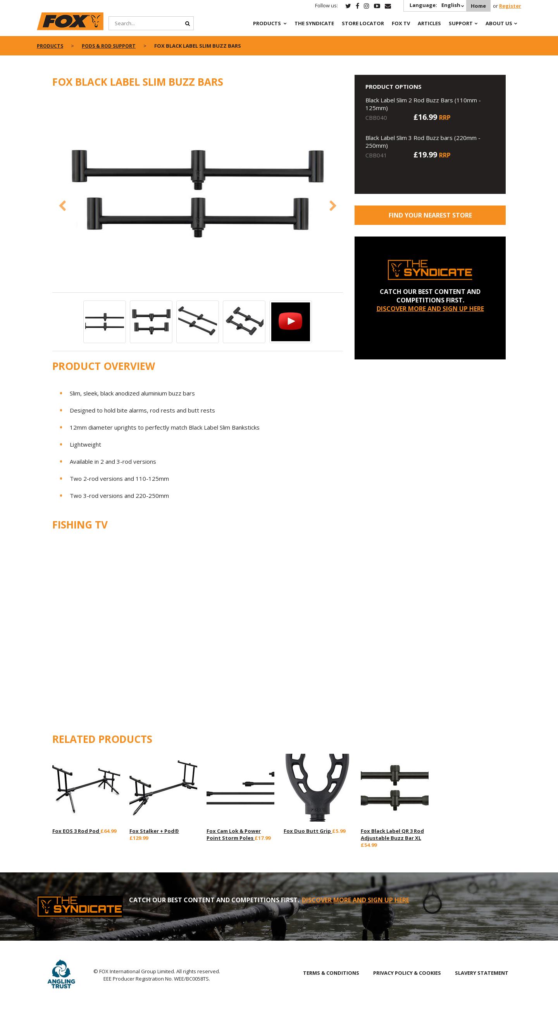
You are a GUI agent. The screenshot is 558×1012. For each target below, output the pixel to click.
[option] (197, 194)
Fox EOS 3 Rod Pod (76, 830)
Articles (429, 23)
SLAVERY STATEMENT (481, 972)
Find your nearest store (430, 215)
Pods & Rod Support (111, 45)
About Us (499, 23)
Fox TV (401, 23)
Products (267, 23)
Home (477, 5)
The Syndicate (314, 23)
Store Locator (363, 23)
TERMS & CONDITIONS (331, 972)
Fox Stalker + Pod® (154, 830)
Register (510, 5)
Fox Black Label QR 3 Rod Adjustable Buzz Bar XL (392, 834)
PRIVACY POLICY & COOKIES (407, 972)
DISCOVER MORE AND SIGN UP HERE (430, 308)
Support (461, 23)
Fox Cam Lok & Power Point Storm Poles (234, 834)
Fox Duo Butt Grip (308, 830)
